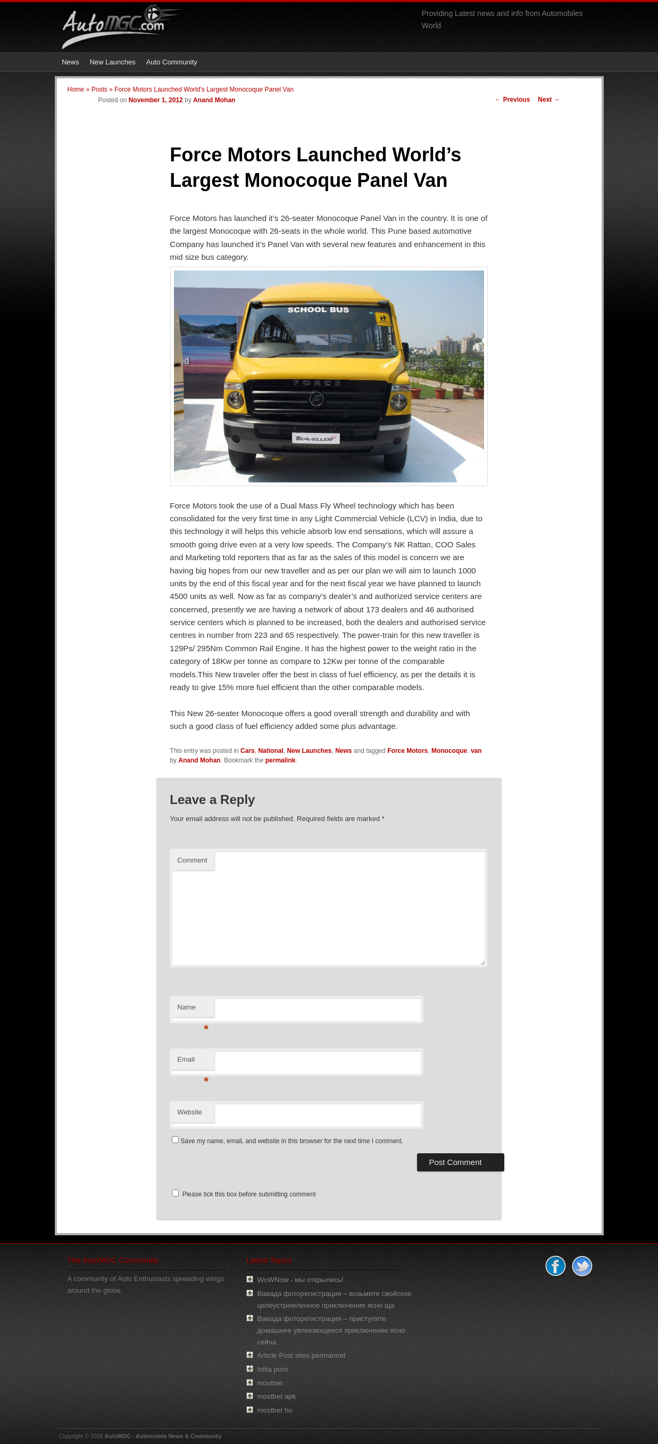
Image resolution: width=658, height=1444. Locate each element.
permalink (280, 760)
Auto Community (171, 62)
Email (193, 1062)
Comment (192, 860)
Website (189, 1112)
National (270, 750)
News (70, 62)
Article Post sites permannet (301, 1355)
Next (549, 99)
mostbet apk (276, 1396)
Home (76, 89)
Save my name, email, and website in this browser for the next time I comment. (291, 1141)
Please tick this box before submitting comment (243, 1194)
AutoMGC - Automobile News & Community (163, 1436)
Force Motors (407, 750)
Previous (512, 99)
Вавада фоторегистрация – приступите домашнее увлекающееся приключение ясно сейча (331, 1330)
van (476, 750)
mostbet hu (274, 1410)
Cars (247, 750)
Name (193, 1010)
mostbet (269, 1383)
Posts (99, 89)
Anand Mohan (214, 100)
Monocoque (449, 750)
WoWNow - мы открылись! (300, 1280)
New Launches (113, 62)
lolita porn (272, 1369)
